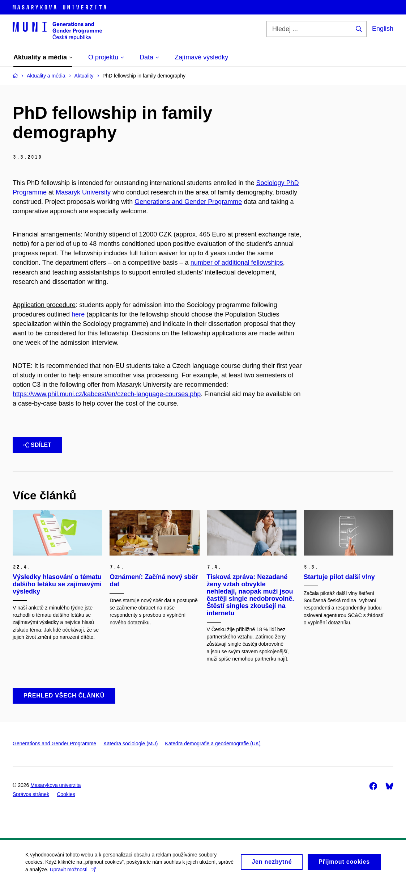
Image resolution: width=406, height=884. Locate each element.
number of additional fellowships (237, 262)
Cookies (66, 794)
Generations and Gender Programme (188, 201)
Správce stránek (31, 794)
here (78, 314)
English (382, 28)
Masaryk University (83, 192)
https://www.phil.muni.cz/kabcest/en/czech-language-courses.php (107, 394)
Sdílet (37, 445)
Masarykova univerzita (55, 785)
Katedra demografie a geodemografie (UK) (213, 743)
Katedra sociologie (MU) (130, 743)
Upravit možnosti (73, 870)
